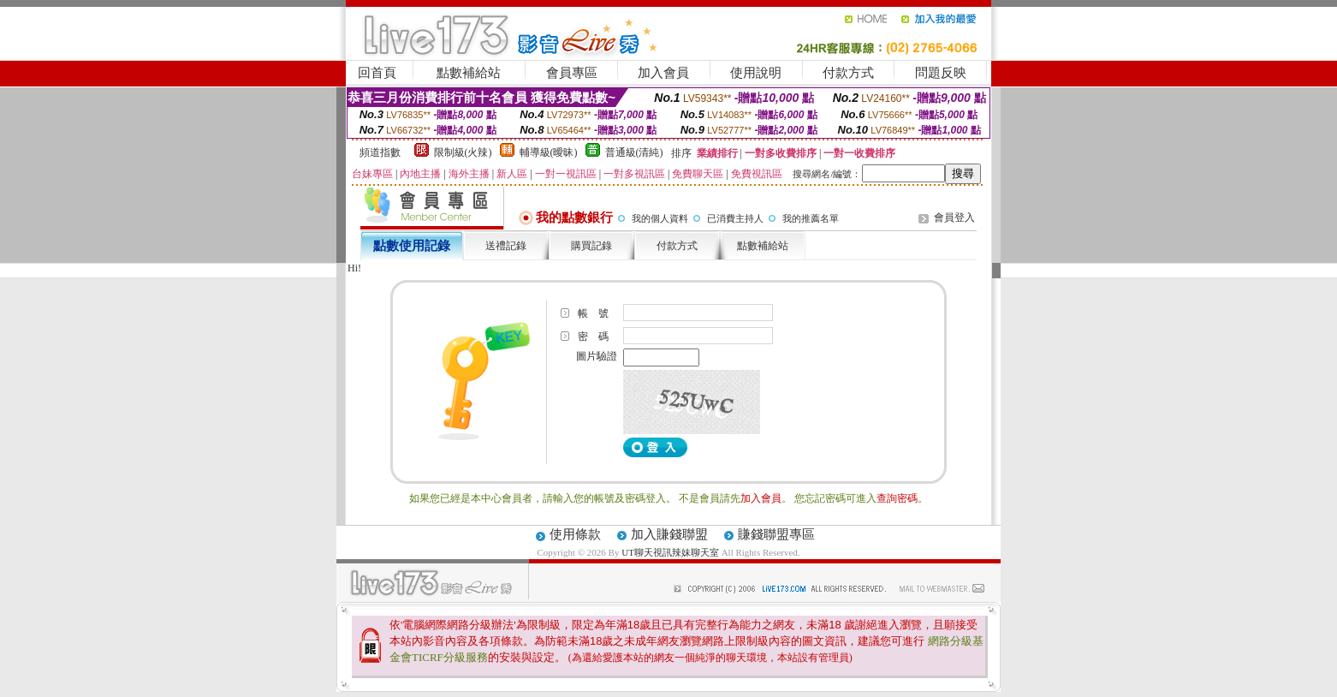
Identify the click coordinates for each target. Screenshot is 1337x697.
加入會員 (663, 73)
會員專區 (571, 73)
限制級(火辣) (463, 152)
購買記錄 (591, 246)
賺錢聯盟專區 (776, 534)
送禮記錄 (505, 246)
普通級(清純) (634, 152)
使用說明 (755, 73)
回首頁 (377, 73)
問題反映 (940, 73)
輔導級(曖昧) (549, 152)
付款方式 (848, 73)
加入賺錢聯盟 (669, 534)
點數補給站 (469, 73)
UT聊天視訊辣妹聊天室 (670, 552)
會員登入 (954, 217)
